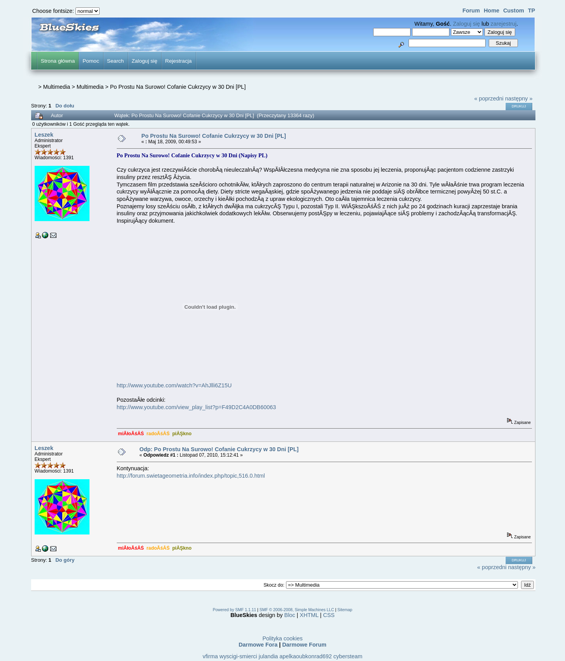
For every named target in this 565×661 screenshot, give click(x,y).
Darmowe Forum (304, 645)
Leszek (44, 135)
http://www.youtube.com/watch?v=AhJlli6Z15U (174, 385)
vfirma (210, 656)
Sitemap (344, 610)
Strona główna (58, 61)
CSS (329, 615)
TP (531, 10)
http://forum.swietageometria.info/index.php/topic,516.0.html (191, 476)
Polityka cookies (282, 638)
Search (115, 61)
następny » (518, 98)
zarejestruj (503, 24)
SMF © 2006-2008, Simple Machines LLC (297, 610)
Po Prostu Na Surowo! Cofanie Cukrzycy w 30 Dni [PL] (178, 87)
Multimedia (56, 87)
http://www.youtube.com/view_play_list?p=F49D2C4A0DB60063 (196, 407)
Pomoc (90, 61)
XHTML (309, 615)
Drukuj (519, 106)
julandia (268, 656)
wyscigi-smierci (238, 656)
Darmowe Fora (258, 645)
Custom (513, 10)
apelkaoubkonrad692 (305, 656)
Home (491, 10)
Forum (471, 10)
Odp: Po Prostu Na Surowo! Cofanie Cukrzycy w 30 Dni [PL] (218, 449)
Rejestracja (178, 61)
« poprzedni (489, 98)
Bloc (289, 615)
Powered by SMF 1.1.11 (234, 610)
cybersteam (347, 656)
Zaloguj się (466, 24)
